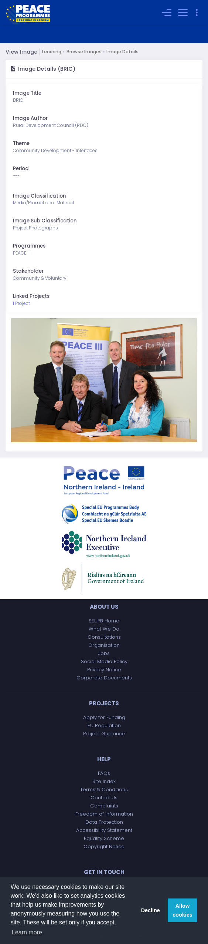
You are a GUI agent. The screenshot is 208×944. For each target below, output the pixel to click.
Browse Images (84, 51)
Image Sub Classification (44, 220)
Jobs (104, 653)
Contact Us (104, 797)
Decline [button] (150, 910)
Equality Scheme (104, 838)
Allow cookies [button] (182, 910)
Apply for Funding (104, 717)
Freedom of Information (104, 813)
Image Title (27, 93)
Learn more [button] (27, 932)
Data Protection (104, 822)
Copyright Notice (104, 846)
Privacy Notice (104, 669)
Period (21, 168)
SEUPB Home (104, 620)
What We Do (104, 628)
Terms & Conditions (104, 789)
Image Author (30, 118)
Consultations (104, 637)
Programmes (29, 245)
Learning (51, 51)
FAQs (104, 773)
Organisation (104, 645)
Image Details (122, 51)
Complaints (104, 805)
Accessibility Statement (104, 830)
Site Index (104, 781)
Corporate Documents (104, 677)
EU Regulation (104, 725)
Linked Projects (31, 296)
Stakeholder (28, 271)
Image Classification (39, 195)
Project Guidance (104, 733)
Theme (21, 143)
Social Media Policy (104, 661)
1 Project (21, 303)
